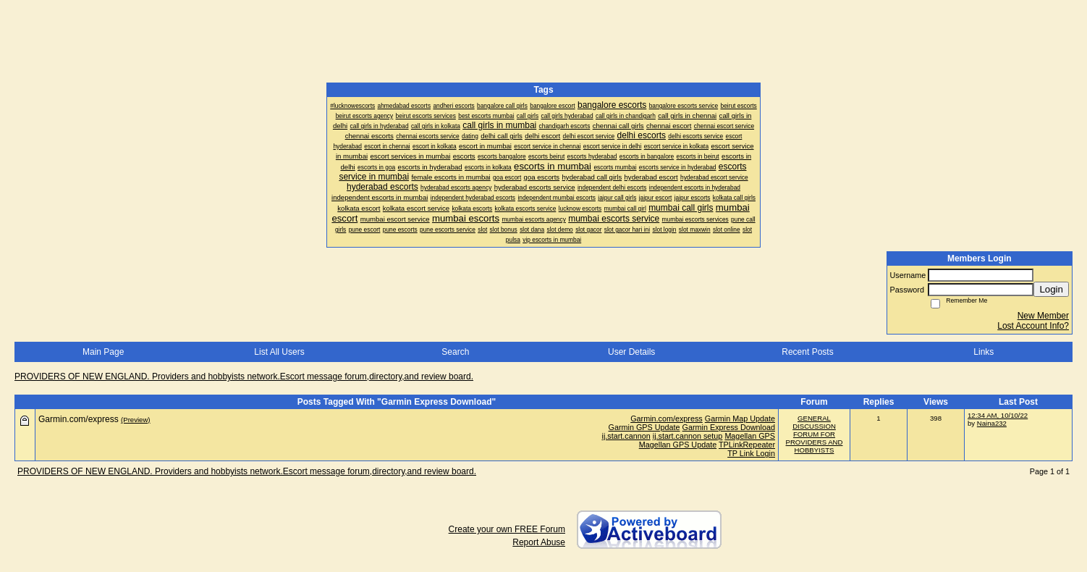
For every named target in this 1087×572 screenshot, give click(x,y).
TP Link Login (751, 453)
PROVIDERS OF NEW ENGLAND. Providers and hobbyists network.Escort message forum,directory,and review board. (243, 376)
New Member (1043, 316)
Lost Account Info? (1033, 326)
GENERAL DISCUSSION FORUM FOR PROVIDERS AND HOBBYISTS (814, 434)
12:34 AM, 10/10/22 (998, 415)
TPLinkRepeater (747, 444)
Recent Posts (807, 352)
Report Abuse (538, 542)
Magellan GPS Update (677, 444)
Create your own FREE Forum (507, 529)
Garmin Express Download (728, 427)
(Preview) (136, 420)
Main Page (103, 352)
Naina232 (992, 423)
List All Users (279, 352)
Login (1051, 289)
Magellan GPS (749, 436)
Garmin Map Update (740, 418)
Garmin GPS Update (644, 427)
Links (983, 352)
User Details (631, 352)
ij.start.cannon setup (688, 436)
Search (455, 352)
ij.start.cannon (626, 436)
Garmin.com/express (666, 418)
